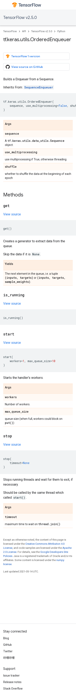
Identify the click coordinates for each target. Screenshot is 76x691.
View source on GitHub (24, 67)
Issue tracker (11, 675)
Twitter (8, 651)
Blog (6, 638)
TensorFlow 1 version (23, 56)
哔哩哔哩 (9, 657)
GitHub (7, 644)
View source (12, 214)
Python (61, 31)
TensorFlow (10, 31)
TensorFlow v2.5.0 (20, 17)
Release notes (12, 682)
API (24, 31)
